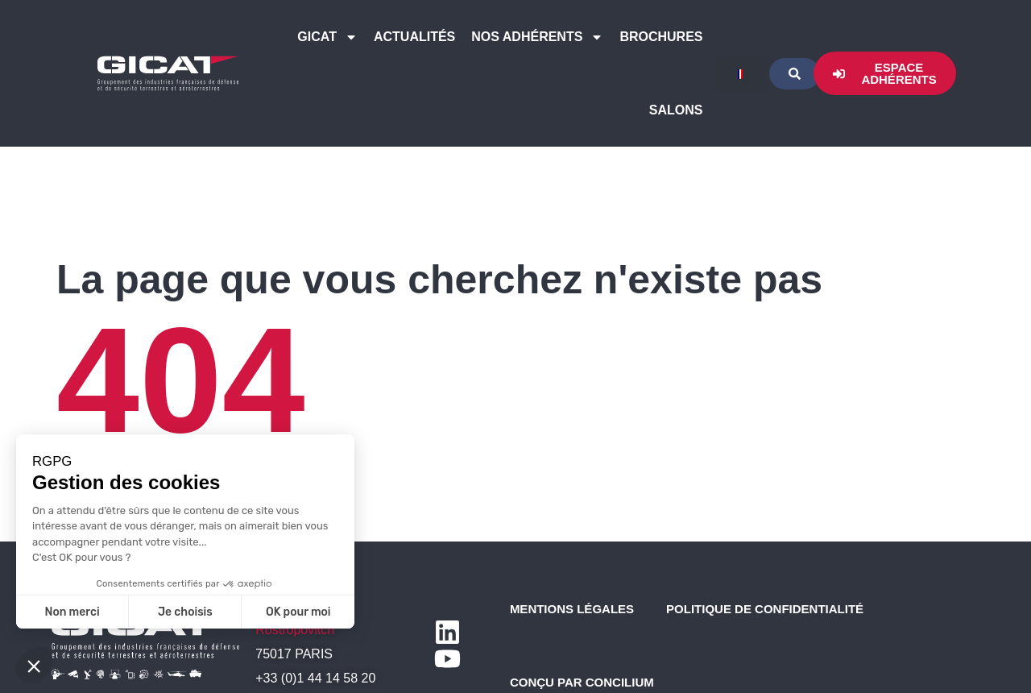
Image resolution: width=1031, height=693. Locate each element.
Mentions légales (572, 609)
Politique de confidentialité (764, 609)
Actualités (414, 37)
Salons (676, 110)
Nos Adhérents (537, 37)
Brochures (660, 37)
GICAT (327, 37)
